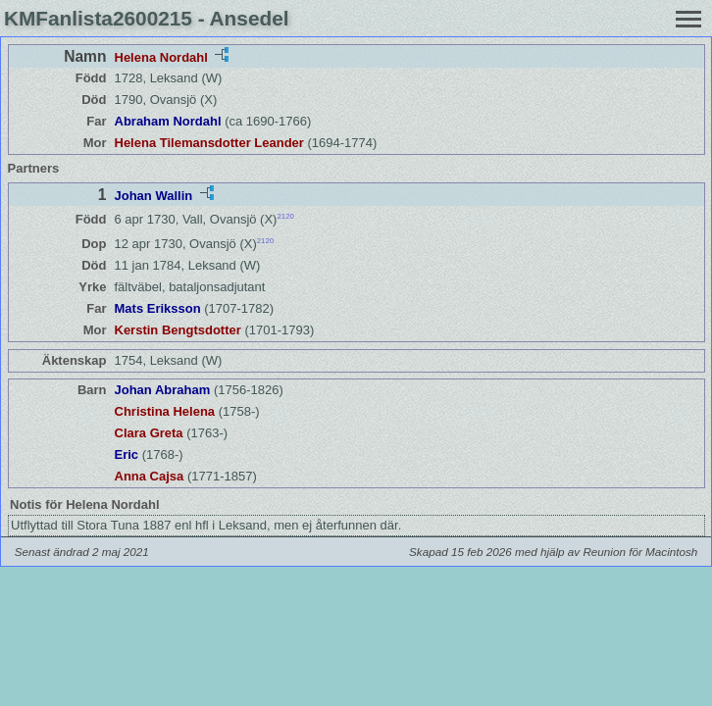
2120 (285, 216)
